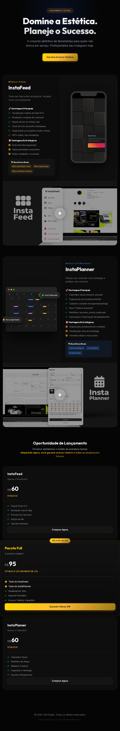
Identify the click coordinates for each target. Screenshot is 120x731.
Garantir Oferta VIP (59, 606)
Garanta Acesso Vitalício (60, 57)
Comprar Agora (60, 530)
